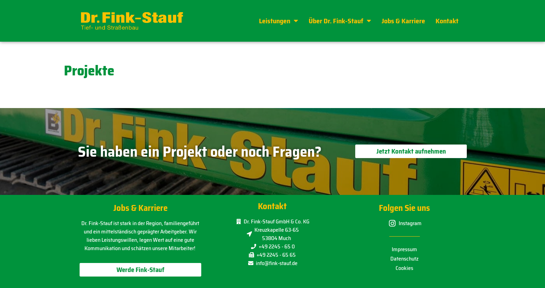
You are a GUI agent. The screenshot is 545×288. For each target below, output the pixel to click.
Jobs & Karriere (403, 20)
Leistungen (278, 21)
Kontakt (447, 20)
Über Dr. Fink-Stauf (340, 21)
